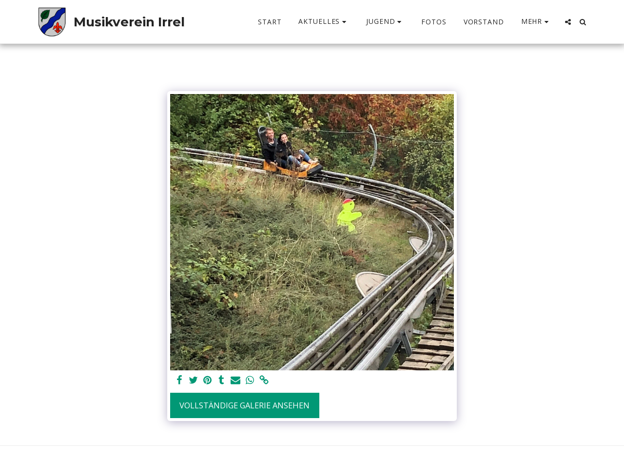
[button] (323, 22)
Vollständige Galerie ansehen (244, 405)
